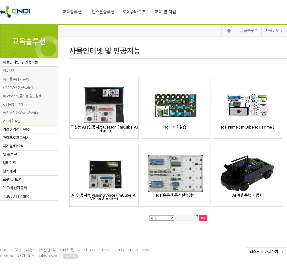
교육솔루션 (72, 12)
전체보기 (9, 71)
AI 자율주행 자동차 (16, 79)
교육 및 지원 (165, 12)
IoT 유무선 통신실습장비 (19, 87)
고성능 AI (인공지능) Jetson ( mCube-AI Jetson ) (104, 109)
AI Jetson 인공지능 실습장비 (22, 96)
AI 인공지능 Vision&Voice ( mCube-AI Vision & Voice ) (104, 177)
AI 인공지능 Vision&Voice (21, 112)
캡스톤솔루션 (103, 12)
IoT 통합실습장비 (14, 104)
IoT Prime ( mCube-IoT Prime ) (247, 107)
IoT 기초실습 (11, 121)
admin (70, 256)
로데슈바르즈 (134, 12)
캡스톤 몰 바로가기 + (266, 251)
